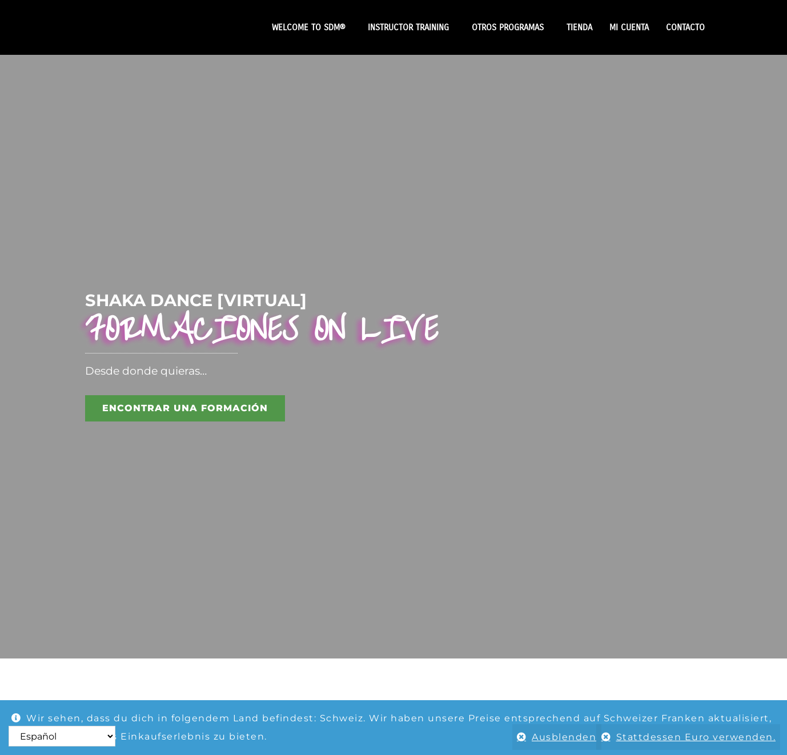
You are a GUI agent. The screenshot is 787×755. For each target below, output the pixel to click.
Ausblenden (557, 737)
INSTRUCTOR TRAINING (411, 27)
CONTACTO (685, 27)
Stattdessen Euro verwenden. (696, 737)
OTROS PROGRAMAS (510, 27)
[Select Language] (62, 736)
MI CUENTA (629, 27)
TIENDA (579, 27)
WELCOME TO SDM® (311, 27)
